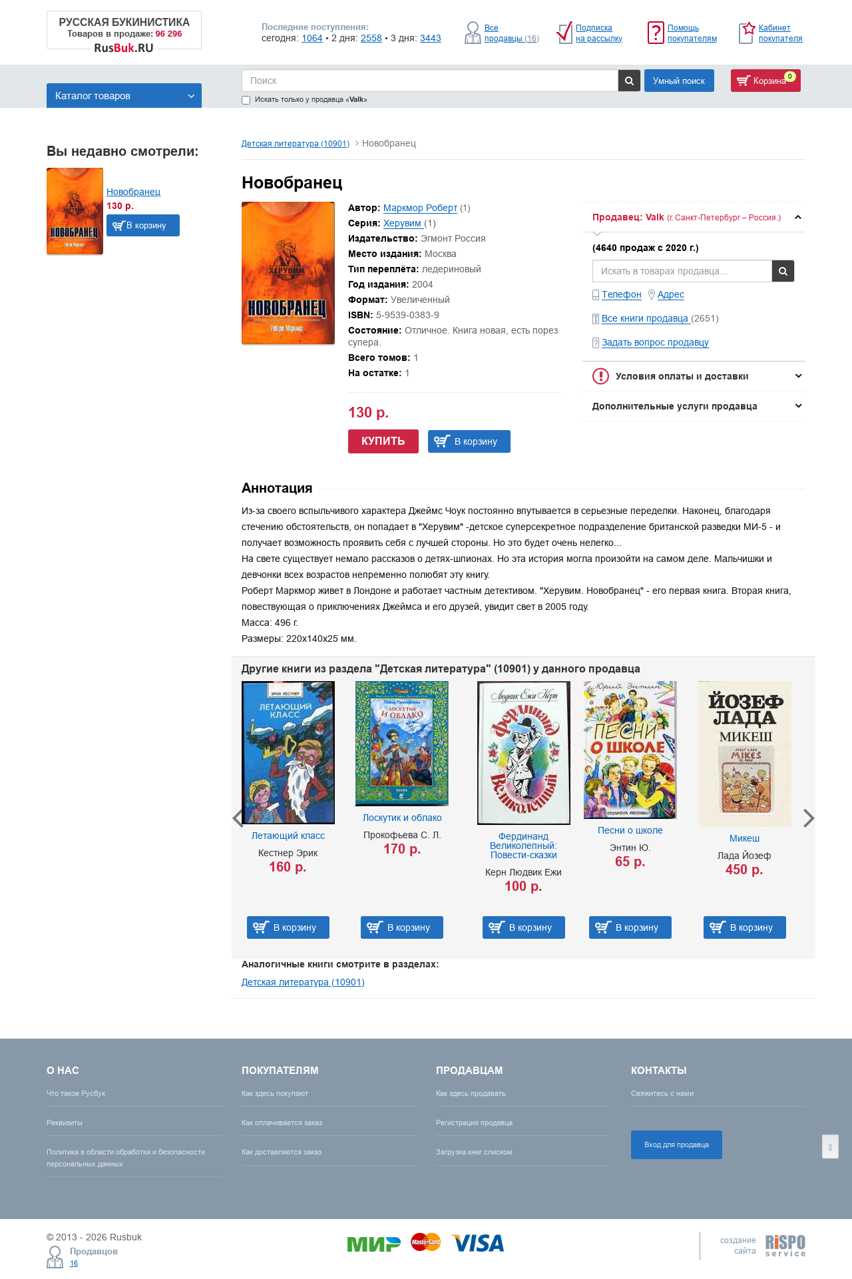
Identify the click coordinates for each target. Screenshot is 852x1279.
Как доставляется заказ (281, 1151)
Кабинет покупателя (781, 33)
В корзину (146, 225)
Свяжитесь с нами (662, 1093)
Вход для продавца (676, 1144)
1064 (312, 38)
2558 (371, 38)
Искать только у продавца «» (304, 99)
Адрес (671, 294)
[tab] (693, 217)
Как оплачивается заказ (282, 1122)
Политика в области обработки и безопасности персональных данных (126, 1157)
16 (74, 1263)
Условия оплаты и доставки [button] (682, 376)
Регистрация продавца (474, 1122)
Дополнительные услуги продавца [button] (674, 406)
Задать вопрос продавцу (655, 342)
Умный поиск (679, 80)
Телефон (622, 294)
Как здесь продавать (471, 1093)
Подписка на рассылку (599, 33)
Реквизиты (65, 1122)
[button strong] (693, 217)
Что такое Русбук (76, 1093)
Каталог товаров (125, 95)
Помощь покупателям (692, 33)
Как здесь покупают (275, 1093)
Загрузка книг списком (474, 1151)
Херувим (403, 223)
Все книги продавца (646, 318)
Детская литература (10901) (295, 143)
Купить (383, 441)
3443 (430, 38)
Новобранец (133, 191)
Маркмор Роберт (420, 207)
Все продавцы (512, 33)
